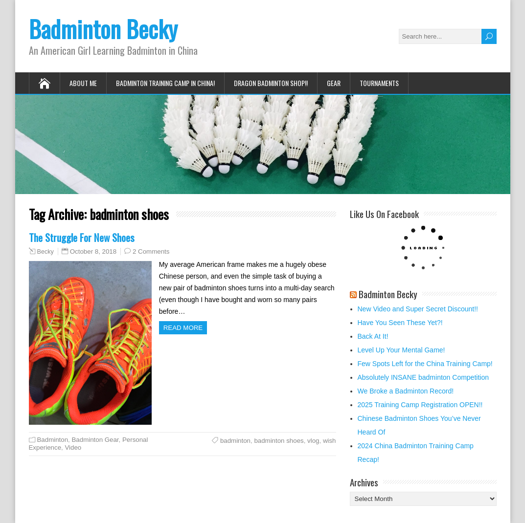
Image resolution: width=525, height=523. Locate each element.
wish (329, 440)
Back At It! (373, 336)
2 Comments (151, 251)
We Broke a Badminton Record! (406, 391)
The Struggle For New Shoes (82, 237)
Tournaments (379, 83)
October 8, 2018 (93, 251)
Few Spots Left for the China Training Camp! (425, 364)
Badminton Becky (103, 28)
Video (73, 447)
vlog (313, 440)
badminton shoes (278, 440)
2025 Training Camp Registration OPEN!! (420, 405)
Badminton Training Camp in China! (165, 83)
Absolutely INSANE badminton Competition (423, 377)
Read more (183, 327)
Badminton (52, 439)
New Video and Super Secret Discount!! (418, 309)
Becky (45, 251)
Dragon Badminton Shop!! (271, 83)
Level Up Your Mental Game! (401, 350)
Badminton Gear (94, 439)
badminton (235, 440)
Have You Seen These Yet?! (400, 323)
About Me (83, 83)
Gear (334, 83)
